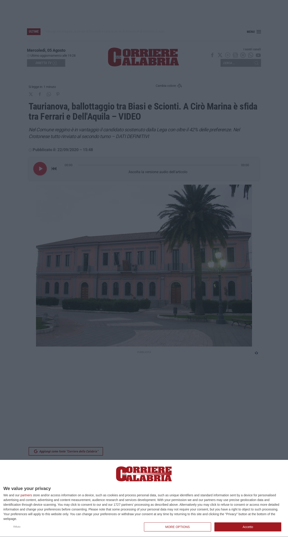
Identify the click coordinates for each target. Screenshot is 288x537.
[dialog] (144, 498)
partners (26, 495)
